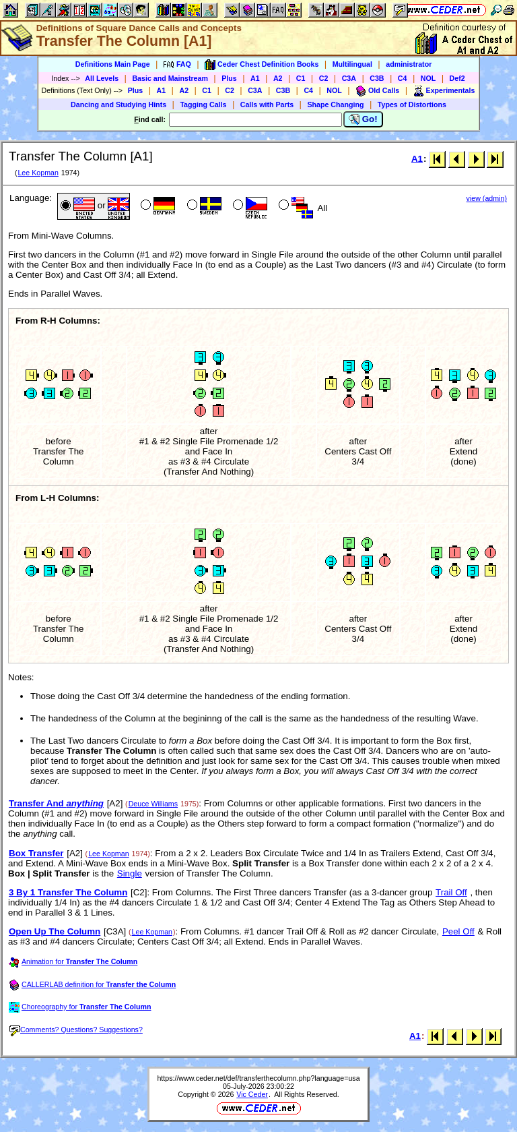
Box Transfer (36, 853)
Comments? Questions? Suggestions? (76, 1029)
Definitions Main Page (112, 64)
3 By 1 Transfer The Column (68, 892)
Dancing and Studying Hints (118, 104)
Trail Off (451, 892)
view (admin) (487, 198)
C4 (402, 78)
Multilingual (352, 64)
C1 (301, 78)
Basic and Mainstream (170, 78)
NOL (428, 78)
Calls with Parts (267, 104)
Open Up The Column (54, 931)
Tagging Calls (203, 104)
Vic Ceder (252, 1094)
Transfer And (56, 803)
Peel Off (458, 931)
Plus (229, 78)
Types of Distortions (412, 104)
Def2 (457, 78)
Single (129, 873)
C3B (377, 78)
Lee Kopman (38, 173)
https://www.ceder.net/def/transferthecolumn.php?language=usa (258, 1078)
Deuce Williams (153, 804)
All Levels (101, 78)
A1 (255, 78)
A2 (278, 78)
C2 (324, 78)
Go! (363, 119)
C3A (349, 78)
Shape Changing (335, 104)
